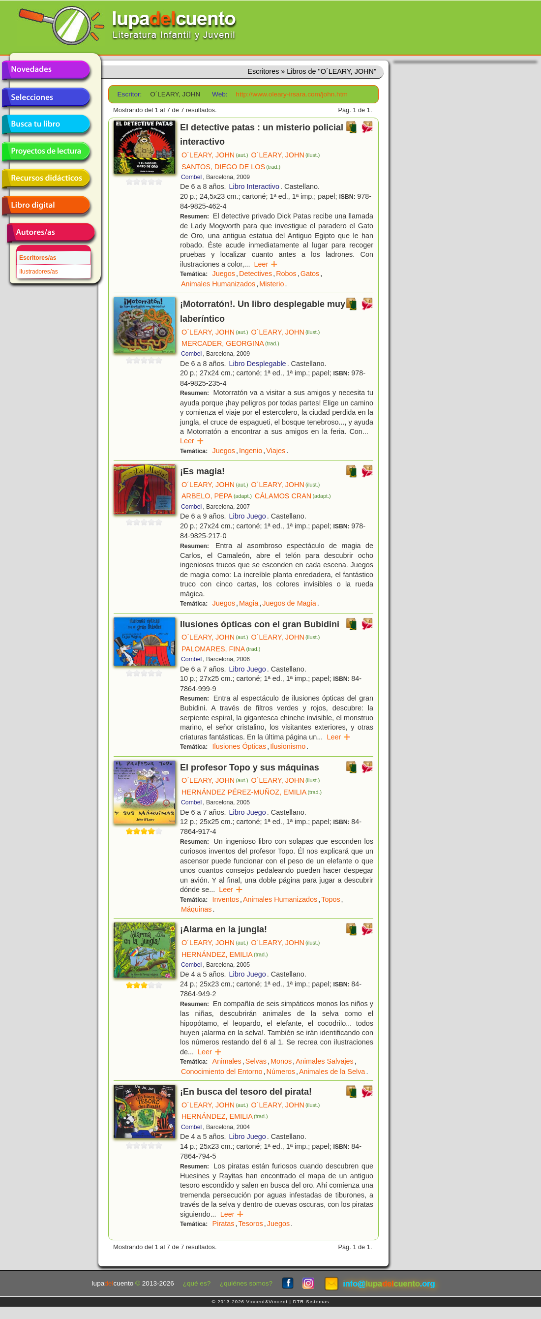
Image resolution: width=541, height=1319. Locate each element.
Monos (281, 1061)
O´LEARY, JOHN (214, 155)
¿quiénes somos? (246, 1283)
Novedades (45, 70)
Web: (219, 94)
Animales (226, 1061)
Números (281, 1071)
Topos (330, 899)
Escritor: (130, 94)
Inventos (225, 899)
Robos (286, 273)
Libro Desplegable (257, 364)
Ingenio (250, 451)
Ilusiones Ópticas (239, 746)
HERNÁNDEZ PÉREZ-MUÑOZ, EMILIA (251, 792)
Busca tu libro (45, 124)
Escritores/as (37, 257)
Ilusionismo (287, 746)
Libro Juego (247, 516)
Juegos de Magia (289, 603)
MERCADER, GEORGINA (230, 343)
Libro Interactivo (254, 186)
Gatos (310, 273)
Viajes (275, 451)
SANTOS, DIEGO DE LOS (230, 167)
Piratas (223, 1223)
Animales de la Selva (332, 1071)
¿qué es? (197, 1283)
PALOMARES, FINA (220, 649)
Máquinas (196, 909)
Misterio (271, 284)
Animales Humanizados (218, 284)
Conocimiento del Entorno (222, 1071)
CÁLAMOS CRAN (293, 496)
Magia (248, 603)
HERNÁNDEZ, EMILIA (224, 954)
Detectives (255, 273)
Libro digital (45, 205)
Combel (191, 177)
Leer (266, 264)
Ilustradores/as (38, 271)
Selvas (256, 1061)
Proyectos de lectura (45, 151)
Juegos (223, 273)
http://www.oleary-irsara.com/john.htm (291, 94)
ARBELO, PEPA (216, 496)
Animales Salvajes (325, 1061)
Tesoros (250, 1223)
